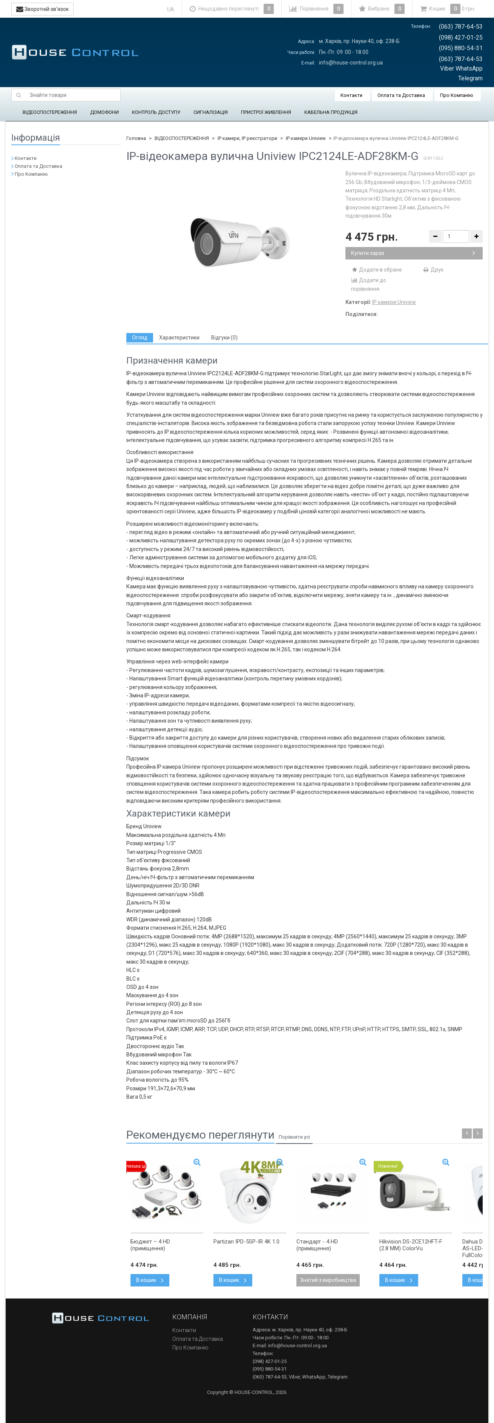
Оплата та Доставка (401, 95)
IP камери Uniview (306, 138)
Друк (433, 270)
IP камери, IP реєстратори (247, 138)
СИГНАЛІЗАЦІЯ (210, 112)
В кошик (150, 1280)
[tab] (139, 337)
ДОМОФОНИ (104, 112)
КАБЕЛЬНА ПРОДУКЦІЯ (330, 112)
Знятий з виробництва (328, 1280)
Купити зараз (413, 253)
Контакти (351, 95)
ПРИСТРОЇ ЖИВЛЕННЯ (266, 112)
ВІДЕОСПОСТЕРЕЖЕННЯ (50, 112)
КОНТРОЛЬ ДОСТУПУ (156, 112)
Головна (136, 138)
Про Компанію (456, 95)
